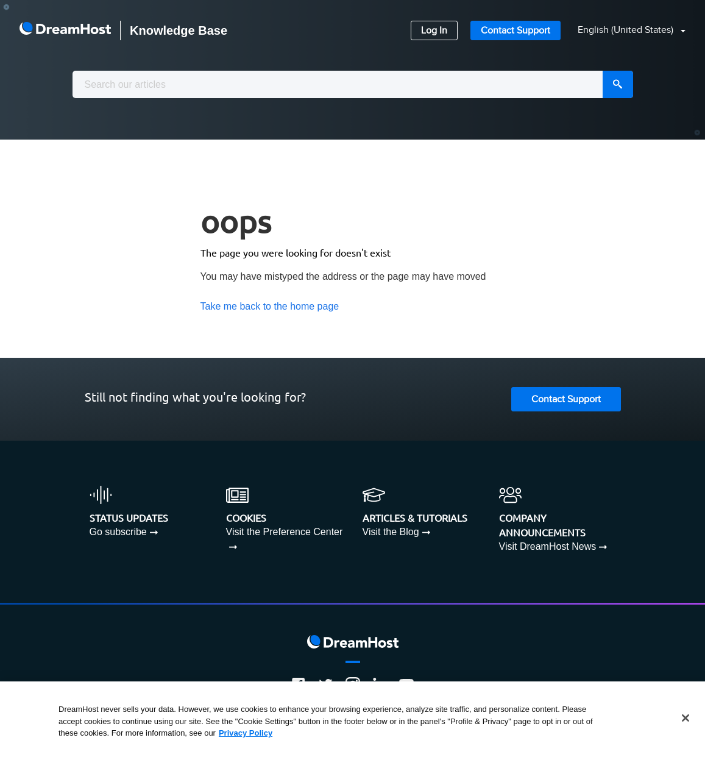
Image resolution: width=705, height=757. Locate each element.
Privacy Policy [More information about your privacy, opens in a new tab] (245, 732)
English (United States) (627, 30)
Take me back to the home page (269, 306)
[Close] (685, 718)
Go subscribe (118, 532)
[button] (624, 30)
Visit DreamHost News (548, 546)
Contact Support (515, 31)
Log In (434, 31)
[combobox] (353, 84)
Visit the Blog (391, 532)
